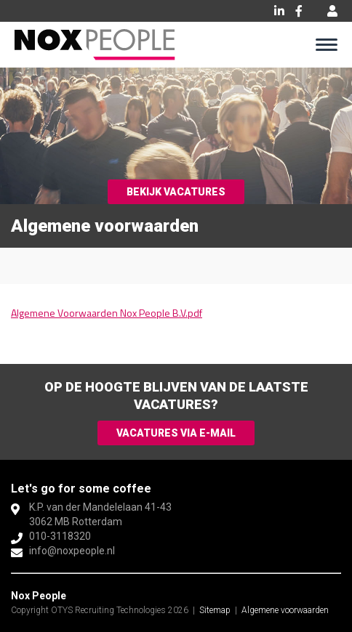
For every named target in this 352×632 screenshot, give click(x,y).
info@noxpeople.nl (72, 550)
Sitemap (215, 610)
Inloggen (332, 11)
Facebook (299, 11)
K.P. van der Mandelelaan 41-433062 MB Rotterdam (100, 514)
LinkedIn (279, 11)
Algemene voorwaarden (285, 610)
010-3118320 (60, 536)
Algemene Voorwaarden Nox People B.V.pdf (106, 312)
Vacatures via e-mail (176, 433)
